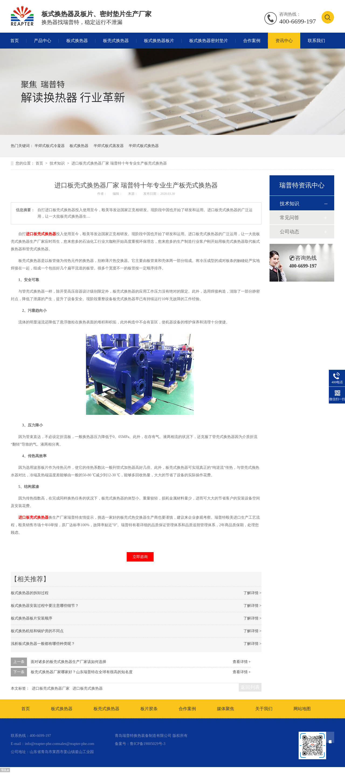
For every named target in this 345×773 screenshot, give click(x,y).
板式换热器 (77, 40)
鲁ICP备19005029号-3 (147, 744)
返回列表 (250, 687)
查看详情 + (242, 662)
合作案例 (251, 40)
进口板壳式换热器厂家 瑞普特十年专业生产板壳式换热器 (119, 163)
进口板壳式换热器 (88, 688)
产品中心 (42, 40)
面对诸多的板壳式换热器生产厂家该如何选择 (68, 662)
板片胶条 (149, 708)
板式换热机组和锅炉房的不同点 (37, 631)
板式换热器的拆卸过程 (30, 593)
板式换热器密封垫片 (208, 40)
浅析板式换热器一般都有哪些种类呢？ (43, 644)
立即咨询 (140, 557)
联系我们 (316, 40)
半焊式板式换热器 (144, 146)
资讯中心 (284, 40)
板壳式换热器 (116, 40)
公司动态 (289, 231)
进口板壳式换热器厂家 (51, 688)
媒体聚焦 (225, 708)
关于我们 (263, 708)
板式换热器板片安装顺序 (31, 618)
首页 (14, 40)
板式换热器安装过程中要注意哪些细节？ (45, 606)
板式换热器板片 (159, 40)
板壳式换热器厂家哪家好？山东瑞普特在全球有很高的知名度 (82, 672)
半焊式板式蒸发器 (109, 146)
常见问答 (289, 217)
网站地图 (302, 708)
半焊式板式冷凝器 (49, 146)
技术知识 (58, 163)
